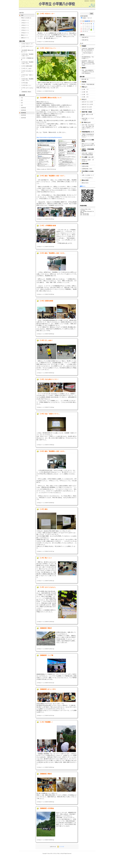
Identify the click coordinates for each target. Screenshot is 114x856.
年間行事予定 (85, 40)
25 (88, 29)
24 (87, 29)
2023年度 (23, 115)
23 (85, 29)
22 (83, 29)
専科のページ (24, 35)
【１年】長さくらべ (26, 85)
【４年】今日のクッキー (27, 43)
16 (85, 28)
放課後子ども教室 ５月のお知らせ (88, 160)
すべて (89, 18)
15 (83, 28)
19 (91, 28)
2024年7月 (87, 21)
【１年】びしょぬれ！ (26, 68)
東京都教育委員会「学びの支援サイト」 (88, 57)
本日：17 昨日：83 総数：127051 (92, 5)
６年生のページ (25, 32)
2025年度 (23, 110)
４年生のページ (25, 27)
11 (88, 26)
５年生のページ (25, 30)
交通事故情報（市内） (87, 168)
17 (87, 28)
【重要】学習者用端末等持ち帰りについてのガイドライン (88, 136)
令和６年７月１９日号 (87, 102)
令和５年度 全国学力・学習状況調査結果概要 (88, 154)
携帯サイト (82, 186)
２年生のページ (25, 22)
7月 (22, 97)
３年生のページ (25, 25)
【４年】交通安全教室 (26, 66)
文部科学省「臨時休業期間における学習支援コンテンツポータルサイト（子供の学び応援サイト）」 (88, 51)
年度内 (83, 18)
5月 (22, 102)
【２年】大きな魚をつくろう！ (27, 71)
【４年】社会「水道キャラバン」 (27, 75)
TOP (22, 15)
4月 (22, 105)
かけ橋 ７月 (85, 89)
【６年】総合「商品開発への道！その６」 (27, 62)
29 (83, 31)
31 (87, 31)
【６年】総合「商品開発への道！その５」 (27, 79)
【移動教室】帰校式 (26, 91)
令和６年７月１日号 (87, 107)
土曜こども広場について (88, 175)
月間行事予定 (85, 37)
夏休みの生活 (85, 182)
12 (91, 26)
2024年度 (23, 112)
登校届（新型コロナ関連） (87, 115)
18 (88, 28)
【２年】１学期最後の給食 (27, 58)
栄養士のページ (25, 37)
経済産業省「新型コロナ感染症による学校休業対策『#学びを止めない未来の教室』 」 (88, 63)
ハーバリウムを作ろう (87, 177)
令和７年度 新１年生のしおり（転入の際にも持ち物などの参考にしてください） (88, 127)
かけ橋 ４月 (85, 97)
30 (85, 31)
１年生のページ (25, 20)
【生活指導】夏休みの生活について (27, 51)
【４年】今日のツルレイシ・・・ (27, 47)
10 (87, 26)
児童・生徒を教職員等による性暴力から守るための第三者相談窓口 (88, 72)
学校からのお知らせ (26, 17)
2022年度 (23, 117)
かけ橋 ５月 (85, 94)
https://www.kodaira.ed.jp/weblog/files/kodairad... (50, 137)
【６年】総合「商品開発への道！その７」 (27, 55)
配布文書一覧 (85, 79)
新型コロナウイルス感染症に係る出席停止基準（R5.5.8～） (88, 145)
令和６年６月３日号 (87, 109)
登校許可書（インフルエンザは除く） (88, 119)
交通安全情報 (85, 166)
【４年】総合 (24, 82)
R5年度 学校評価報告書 (88, 84)
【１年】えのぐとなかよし (27, 88)
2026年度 (23, 107)
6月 (22, 100)
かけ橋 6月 (85, 92)
